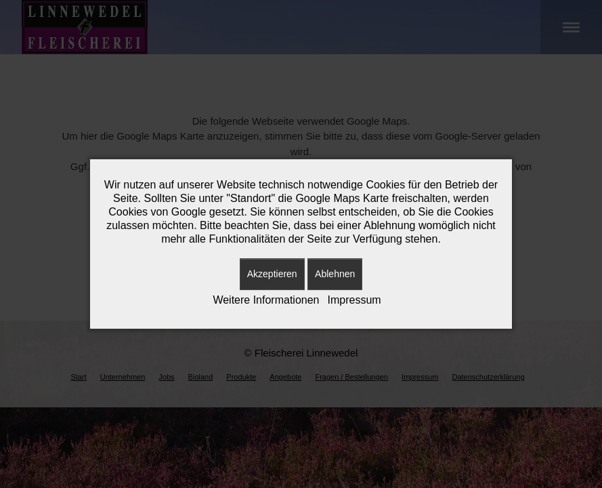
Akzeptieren (272, 273)
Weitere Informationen (266, 300)
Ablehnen (335, 273)
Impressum (354, 300)
